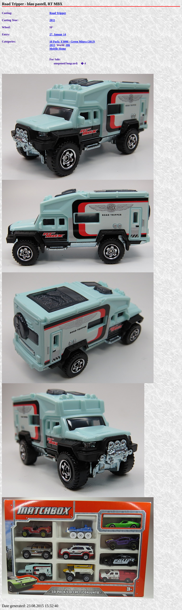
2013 (52, 45)
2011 (52, 20)
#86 (68, 45)
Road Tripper (58, 13)
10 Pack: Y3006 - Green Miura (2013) (72, 41)
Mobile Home (58, 48)
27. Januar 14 (58, 34)
